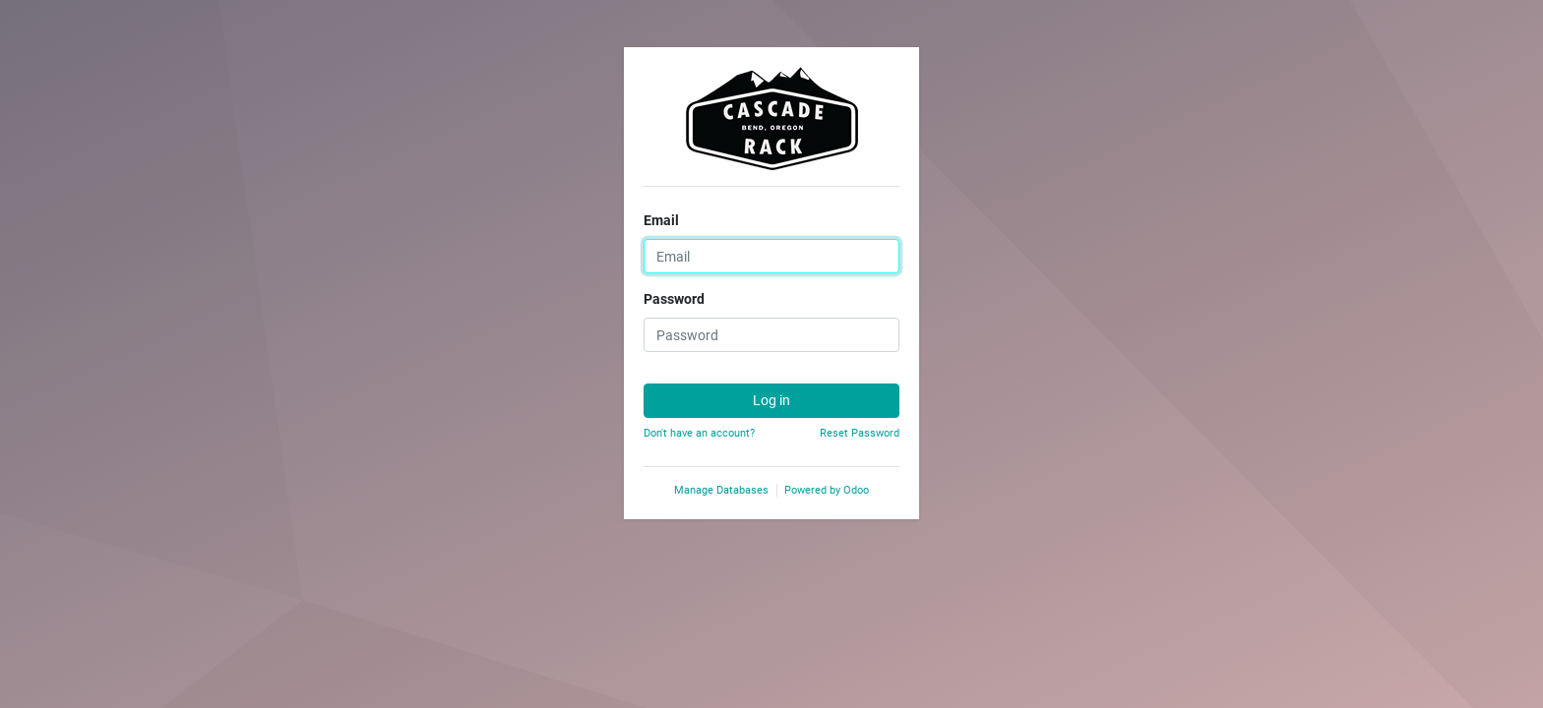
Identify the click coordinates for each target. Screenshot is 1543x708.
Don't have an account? (699, 433)
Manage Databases (721, 490)
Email (661, 220)
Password (674, 299)
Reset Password (859, 433)
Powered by (826, 490)
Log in (771, 400)
